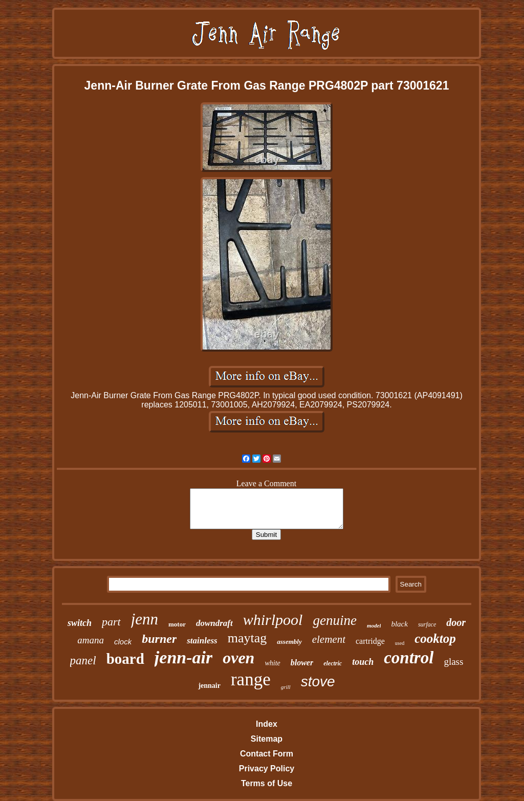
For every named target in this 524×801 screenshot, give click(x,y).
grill (286, 687)
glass (453, 661)
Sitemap (266, 738)
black (399, 624)
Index (266, 724)
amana (90, 640)
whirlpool (273, 619)
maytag (247, 638)
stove (318, 681)
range (251, 679)
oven (238, 657)
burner (159, 638)
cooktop (435, 638)
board (125, 659)
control (408, 657)
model (374, 625)
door (456, 622)
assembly (289, 641)
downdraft (214, 623)
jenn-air (183, 657)
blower (302, 662)
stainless (202, 640)
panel (83, 660)
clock (123, 641)
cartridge (370, 641)
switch (80, 623)
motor (177, 624)
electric (332, 663)
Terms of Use (266, 783)
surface (427, 624)
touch (363, 662)
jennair (209, 685)
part (111, 621)
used (399, 643)
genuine (334, 620)
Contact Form (266, 753)
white (272, 663)
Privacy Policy (267, 768)
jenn (144, 619)
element (328, 639)
